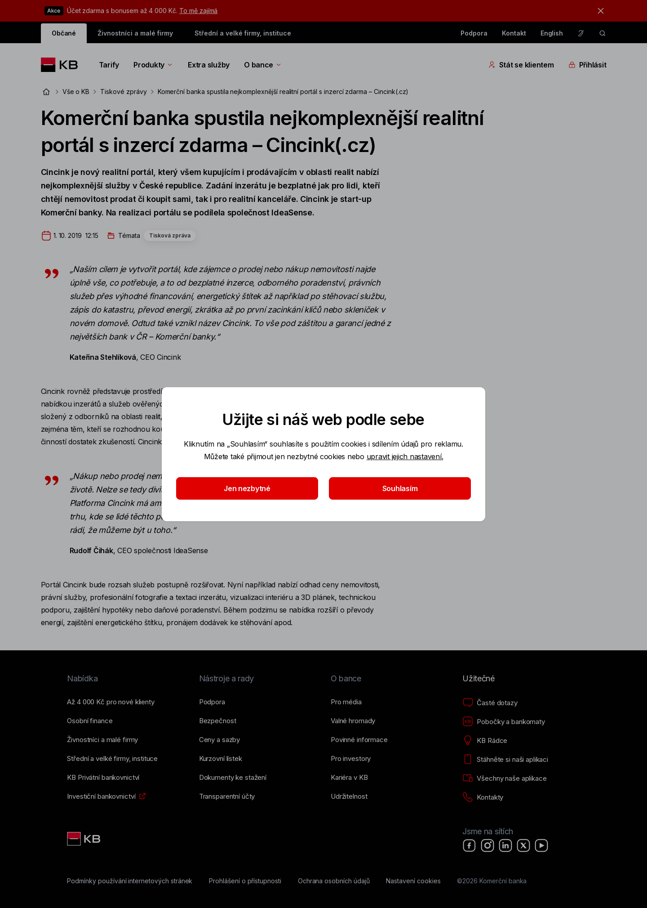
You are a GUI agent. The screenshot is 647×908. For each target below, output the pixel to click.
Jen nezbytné (247, 488)
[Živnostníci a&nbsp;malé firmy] (102, 740)
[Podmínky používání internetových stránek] (129, 881)
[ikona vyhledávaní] (602, 33)
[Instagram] (487, 845)
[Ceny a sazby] (219, 740)
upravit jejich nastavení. (405, 456)
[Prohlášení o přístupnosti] (245, 881)
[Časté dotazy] (489, 703)
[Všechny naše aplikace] (504, 778)
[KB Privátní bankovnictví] (103, 777)
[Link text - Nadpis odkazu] (84, 839)
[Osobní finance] (89, 721)
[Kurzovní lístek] (220, 759)
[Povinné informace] (359, 740)
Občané (64, 33)
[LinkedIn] (505, 845)
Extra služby (209, 64)
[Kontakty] (482, 797)
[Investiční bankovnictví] (101, 796)
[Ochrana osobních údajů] (334, 881)
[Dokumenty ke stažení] (232, 777)
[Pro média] (346, 702)
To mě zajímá (198, 10)
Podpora (474, 33)
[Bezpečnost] (217, 721)
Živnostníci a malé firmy (135, 33)
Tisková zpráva (170, 235)
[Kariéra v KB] (349, 777)
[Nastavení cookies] (413, 881)
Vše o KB (76, 91)
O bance (263, 64)
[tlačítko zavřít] (598, 11)
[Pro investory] (351, 759)
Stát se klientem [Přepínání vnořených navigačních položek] (521, 64)
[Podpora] (212, 702)
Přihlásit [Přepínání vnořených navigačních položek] (587, 64)
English (552, 33)
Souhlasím (400, 488)
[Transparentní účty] (227, 796)
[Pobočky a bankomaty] (503, 722)
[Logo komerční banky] (62, 65)
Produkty (153, 64)
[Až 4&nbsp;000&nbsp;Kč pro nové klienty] (110, 702)
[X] (523, 845)
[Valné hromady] (353, 721)
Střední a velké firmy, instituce (243, 33)
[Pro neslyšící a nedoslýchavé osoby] (581, 33)
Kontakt (514, 33)
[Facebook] (469, 845)
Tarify (109, 64)
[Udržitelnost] (349, 796)
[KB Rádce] (484, 741)
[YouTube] (541, 845)
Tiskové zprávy (123, 91)
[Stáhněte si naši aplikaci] (505, 759)
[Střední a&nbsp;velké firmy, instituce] (112, 759)
